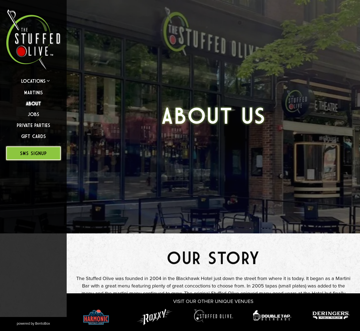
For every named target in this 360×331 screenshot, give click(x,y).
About (33, 103)
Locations (33, 81)
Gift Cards (33, 136)
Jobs (33, 114)
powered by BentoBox (42, 323)
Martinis (33, 92)
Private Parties (33, 125)
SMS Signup (33, 153)
